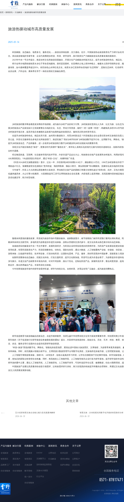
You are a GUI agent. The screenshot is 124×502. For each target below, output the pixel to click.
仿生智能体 (5, 471)
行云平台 (40, 476)
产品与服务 (28, 4)
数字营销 (28, 471)
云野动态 (52, 453)
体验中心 (65, 4)
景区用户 (16, 459)
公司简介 (76, 453)
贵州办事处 (64, 459)
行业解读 (52, 459)
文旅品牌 (28, 465)
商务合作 (90, 4)
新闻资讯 (77, 4)
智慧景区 (4, 459)
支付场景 (16, 465)
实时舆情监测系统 (40, 465)
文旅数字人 (40, 459)
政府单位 (16, 453)
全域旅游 (4, 453)
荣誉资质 (76, 471)
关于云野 (102, 4)
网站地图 (115, 494)
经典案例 (53, 4)
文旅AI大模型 (40, 471)
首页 (17, 4)
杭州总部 (64, 453)
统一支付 (28, 477)
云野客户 (76, 459)
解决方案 (41, 4)
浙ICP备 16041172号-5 (67, 496)
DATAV (39, 453)
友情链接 (107, 494)
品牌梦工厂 (5, 465)
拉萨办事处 (64, 465)
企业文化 (76, 465)
